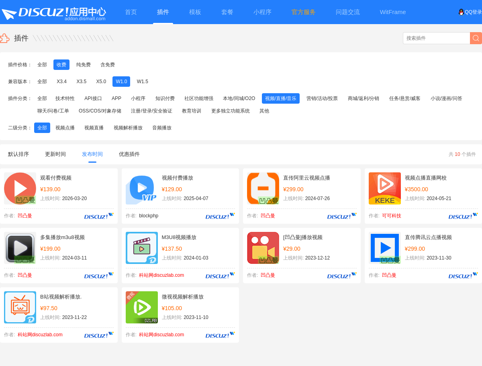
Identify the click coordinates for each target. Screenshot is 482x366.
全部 (42, 64)
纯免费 (83, 64)
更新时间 (55, 154)
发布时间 (92, 157)
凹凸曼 (25, 216)
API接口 (93, 98)
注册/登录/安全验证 (151, 111)
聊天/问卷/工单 (53, 111)
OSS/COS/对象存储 (100, 111)
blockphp (148, 216)
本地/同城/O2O (239, 98)
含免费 (107, 64)
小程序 (138, 98)
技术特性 (65, 98)
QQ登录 (470, 12)
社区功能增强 (198, 98)
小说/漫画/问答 (446, 98)
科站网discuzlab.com (161, 275)
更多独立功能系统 (230, 111)
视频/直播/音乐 (281, 98)
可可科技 (391, 216)
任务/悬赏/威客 (405, 98)
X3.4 (62, 81)
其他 (264, 111)
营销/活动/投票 (322, 98)
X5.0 (101, 81)
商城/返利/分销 (364, 98)
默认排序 (18, 154)
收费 (61, 64)
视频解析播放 (128, 128)
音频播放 (162, 128)
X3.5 (81, 81)
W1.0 (121, 81)
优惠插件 (129, 154)
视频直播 (94, 128)
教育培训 (191, 111)
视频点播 (65, 128)
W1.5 (142, 81)
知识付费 (165, 98)
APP (116, 98)
